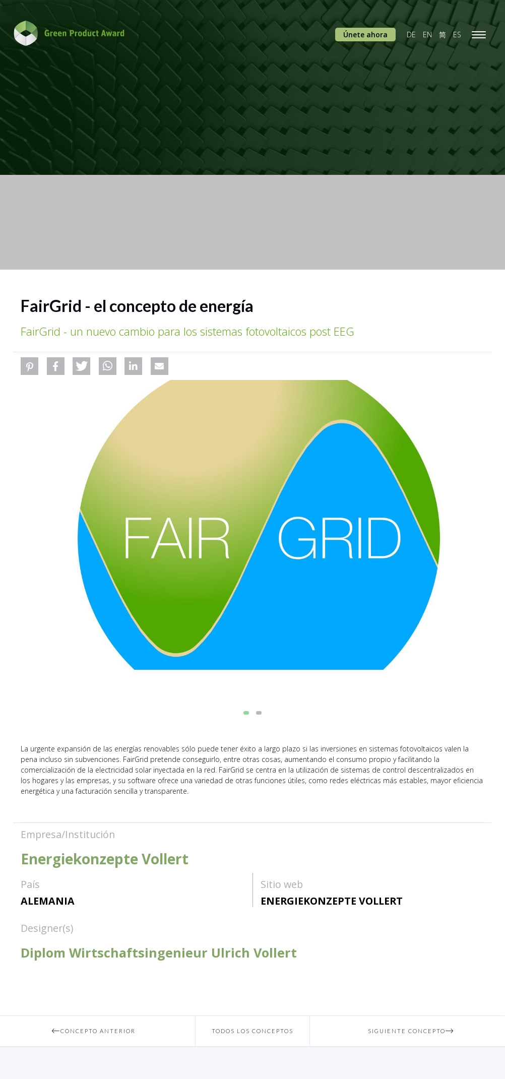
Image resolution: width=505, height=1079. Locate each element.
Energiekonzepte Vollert (332, 901)
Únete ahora (365, 34)
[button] (29, 366)
